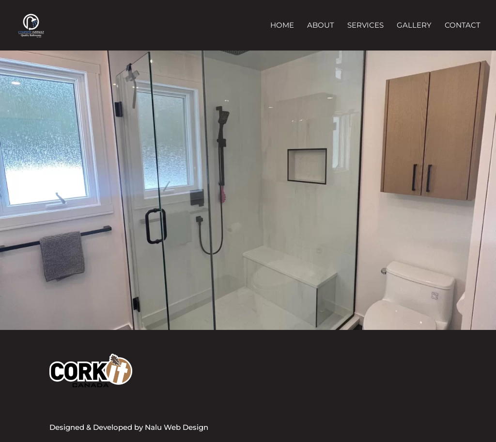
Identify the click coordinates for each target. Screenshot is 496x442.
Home (282, 26)
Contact (462, 26)
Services (365, 26)
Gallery (414, 26)
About (320, 26)
